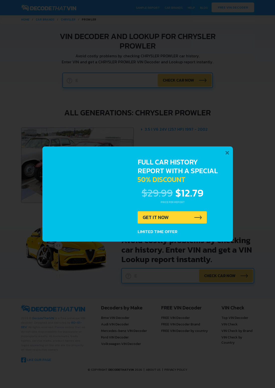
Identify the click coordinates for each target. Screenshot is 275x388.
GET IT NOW (156, 217)
